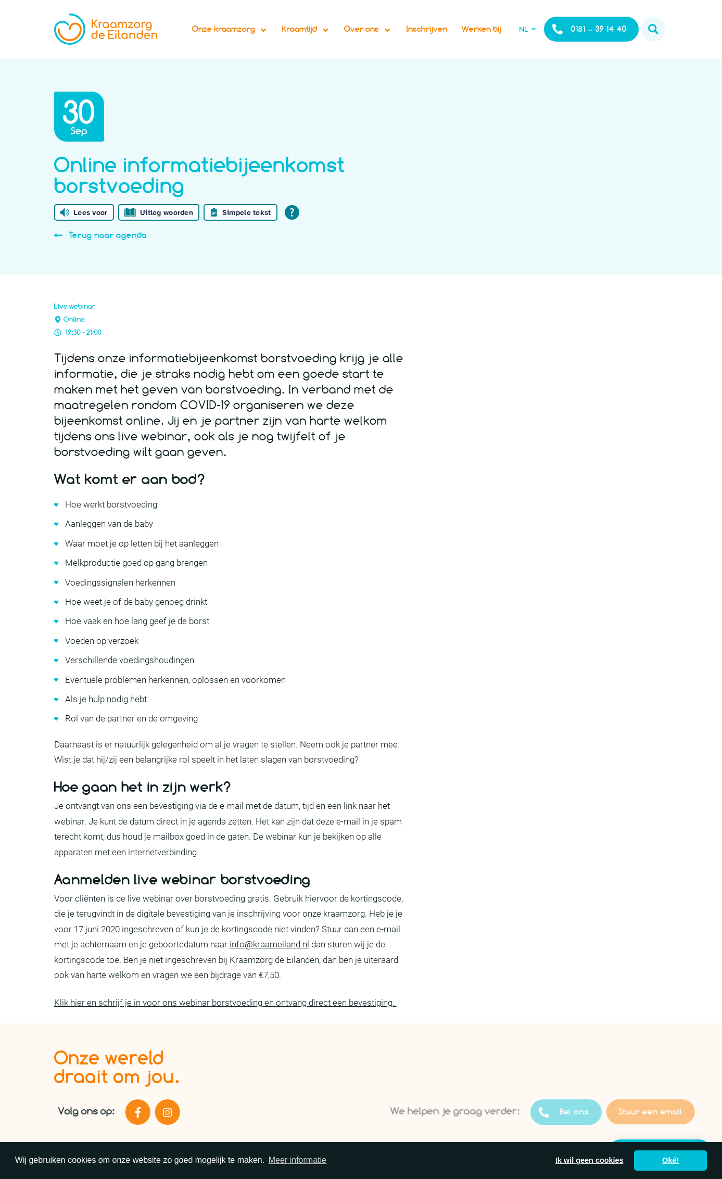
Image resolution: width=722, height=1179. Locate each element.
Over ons (367, 29)
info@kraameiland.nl (269, 944)
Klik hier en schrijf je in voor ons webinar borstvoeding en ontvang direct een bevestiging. (225, 1002)
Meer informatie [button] (297, 1160)
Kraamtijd (306, 29)
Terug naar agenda (100, 235)
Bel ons (585, 1112)
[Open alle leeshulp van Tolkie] (292, 212)
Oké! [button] (670, 1160)
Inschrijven (426, 28)
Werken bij (481, 28)
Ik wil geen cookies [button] (589, 1160)
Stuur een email (672, 1111)
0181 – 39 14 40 (589, 29)
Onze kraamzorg (230, 29)
